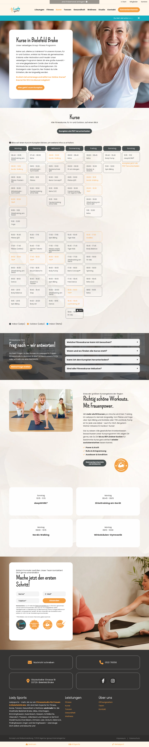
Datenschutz (134, 738)
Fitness (50, 9)
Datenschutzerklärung (42, 606)
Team (101, 705)
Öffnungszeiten (106, 702)
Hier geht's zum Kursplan (30, 87)
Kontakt (111, 9)
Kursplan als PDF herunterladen (74, 131)
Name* (21, 594)
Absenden (54, 600)
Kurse (58, 9)
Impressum (121, 738)
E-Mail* (48, 594)
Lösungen (39, 9)
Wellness (91, 9)
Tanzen (67, 9)
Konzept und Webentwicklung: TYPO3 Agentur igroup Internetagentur (37, 738)
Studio (102, 9)
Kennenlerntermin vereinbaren (95, 463)
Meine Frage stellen (20, 366)
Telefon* (22, 601)
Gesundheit (79, 9)
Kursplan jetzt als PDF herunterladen (130, 164)
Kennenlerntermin (129, 9)
